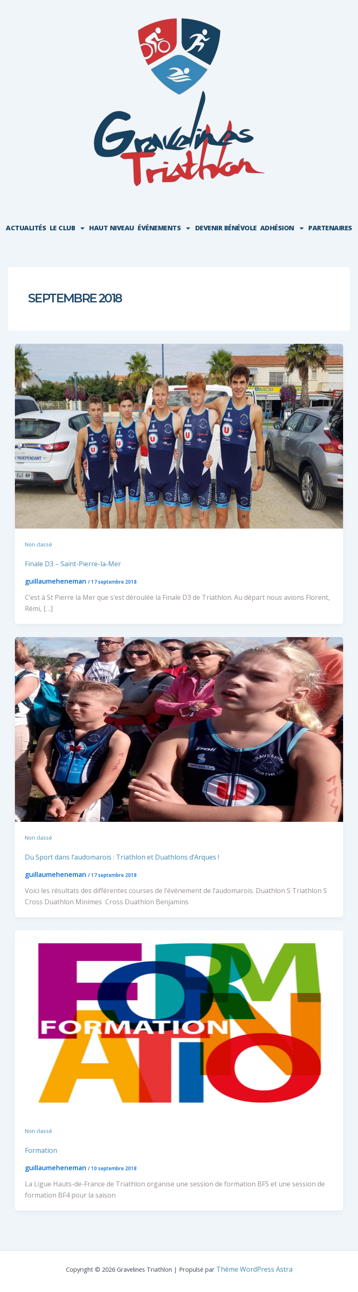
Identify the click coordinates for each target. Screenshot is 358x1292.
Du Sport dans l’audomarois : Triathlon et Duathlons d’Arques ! (122, 857)
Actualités (26, 227)
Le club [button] (68, 228)
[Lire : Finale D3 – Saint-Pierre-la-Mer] (179, 435)
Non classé (38, 544)
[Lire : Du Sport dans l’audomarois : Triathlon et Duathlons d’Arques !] (179, 728)
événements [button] (164, 228)
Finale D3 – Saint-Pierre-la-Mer (73, 563)
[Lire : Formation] (179, 1021)
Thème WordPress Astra (254, 1269)
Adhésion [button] (282, 228)
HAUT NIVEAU (111, 227)
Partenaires (330, 227)
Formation (41, 1150)
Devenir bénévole (226, 227)
